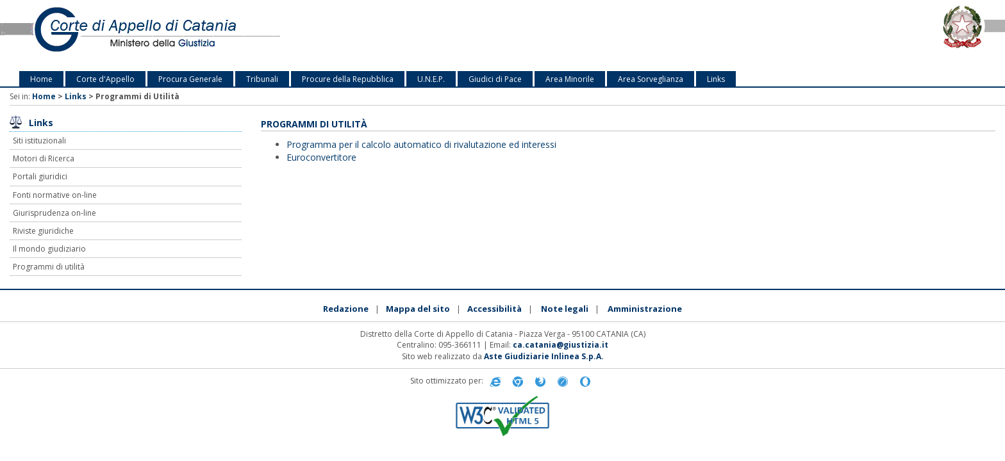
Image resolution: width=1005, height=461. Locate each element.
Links (716, 79)
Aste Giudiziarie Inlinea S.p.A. (544, 356)
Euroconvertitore (321, 157)
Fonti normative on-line (55, 195)
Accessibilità (494, 308)
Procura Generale (190, 79)
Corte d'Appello (105, 79)
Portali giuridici (40, 176)
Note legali (564, 308)
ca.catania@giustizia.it (560, 344)
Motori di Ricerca (43, 158)
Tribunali (262, 79)
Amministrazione (645, 308)
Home (41, 79)
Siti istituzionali (39, 140)
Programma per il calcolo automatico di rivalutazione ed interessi (421, 144)
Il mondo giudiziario (49, 248)
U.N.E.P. (431, 79)
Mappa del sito (418, 308)
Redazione (346, 308)
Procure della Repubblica (348, 79)
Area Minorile (569, 79)
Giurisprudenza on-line (54, 212)
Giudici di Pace (495, 79)
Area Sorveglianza (650, 79)
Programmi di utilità (49, 266)
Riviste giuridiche (43, 230)
